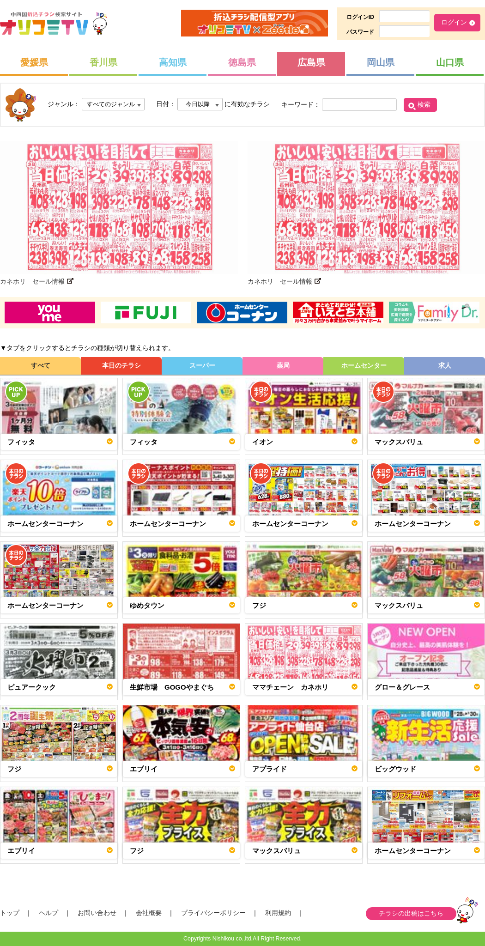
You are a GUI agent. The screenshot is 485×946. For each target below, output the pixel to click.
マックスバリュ (399, 442)
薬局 (283, 365)
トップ (9, 912)
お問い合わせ (97, 912)
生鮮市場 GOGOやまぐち (172, 687)
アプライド (269, 769)
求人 (444, 365)
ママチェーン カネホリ (290, 687)
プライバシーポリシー (213, 912)
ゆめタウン (147, 605)
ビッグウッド (395, 769)
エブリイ (144, 769)
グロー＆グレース (402, 687)
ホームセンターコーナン (45, 524)
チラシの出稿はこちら (411, 913)
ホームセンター (364, 365)
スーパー (202, 365)
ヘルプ (48, 912)
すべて (40, 365)
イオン (262, 442)
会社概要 (149, 912)
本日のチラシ (121, 365)
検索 (424, 104)
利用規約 (278, 912)
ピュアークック (31, 687)
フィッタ (21, 442)
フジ (259, 605)
